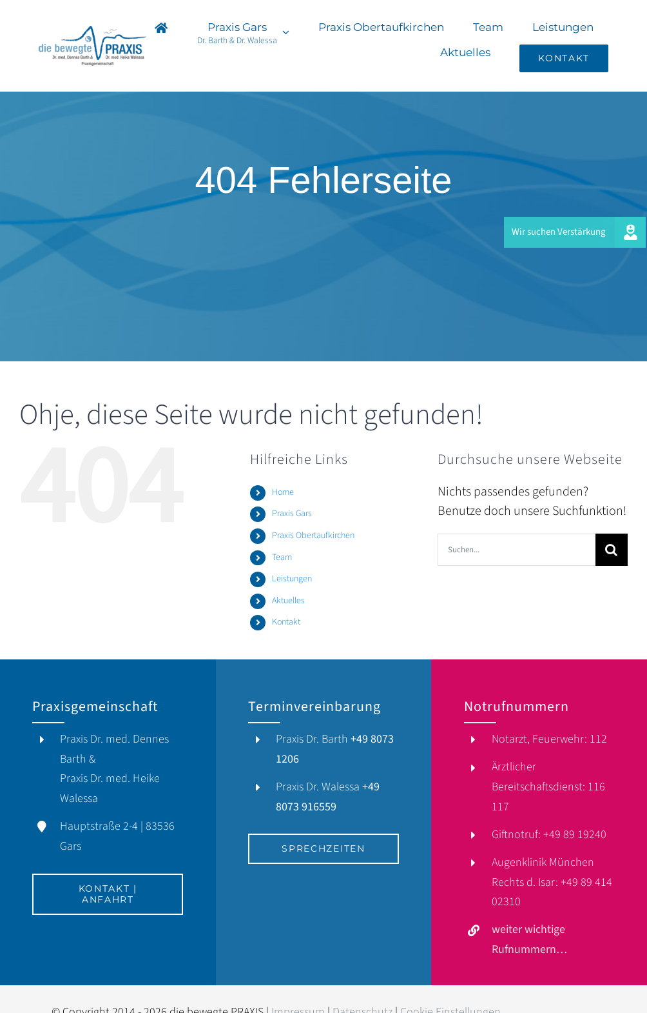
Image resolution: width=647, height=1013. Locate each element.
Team (282, 557)
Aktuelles (288, 600)
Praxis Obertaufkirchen (313, 535)
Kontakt (286, 622)
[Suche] (611, 550)
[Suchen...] (516, 550)
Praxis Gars (292, 513)
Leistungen (292, 578)
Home (283, 492)
